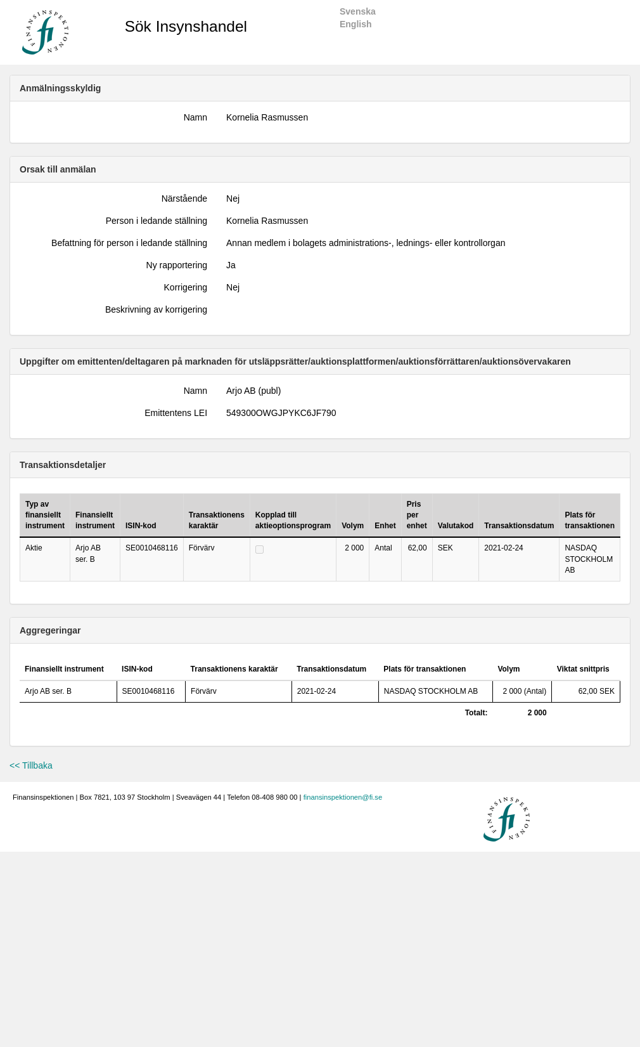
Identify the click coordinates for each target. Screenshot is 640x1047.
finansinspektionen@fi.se (343, 797)
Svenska (358, 11)
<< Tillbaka (31, 765)
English (356, 24)
